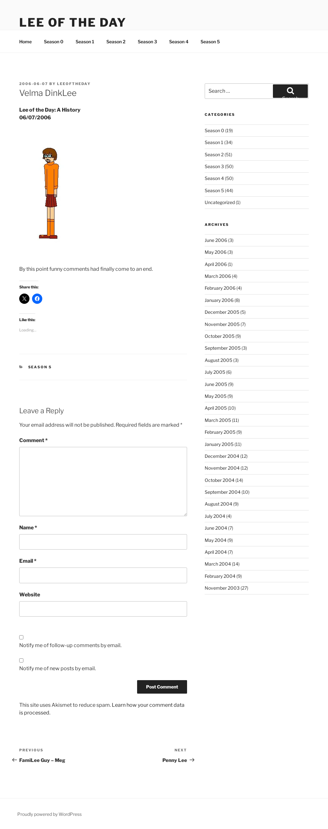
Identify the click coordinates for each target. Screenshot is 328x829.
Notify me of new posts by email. (57, 668)
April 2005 (216, 408)
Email (28, 561)
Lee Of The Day (73, 22)
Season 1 (85, 41)
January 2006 (219, 300)
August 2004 (218, 504)
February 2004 (220, 576)
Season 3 (147, 41)
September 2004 (223, 492)
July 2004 (215, 516)
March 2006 (218, 276)
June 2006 (216, 240)
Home (25, 41)
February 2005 (220, 432)
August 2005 (218, 360)
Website (29, 595)
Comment (33, 440)
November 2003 (222, 588)
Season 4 (178, 41)
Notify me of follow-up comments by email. (70, 645)
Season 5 (210, 41)
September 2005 (223, 348)
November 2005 (222, 324)
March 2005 (218, 420)
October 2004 (219, 480)
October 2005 (219, 336)
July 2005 (215, 372)
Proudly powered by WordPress (49, 814)
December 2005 (222, 312)
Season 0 (53, 41)
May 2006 (215, 252)
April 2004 (216, 552)
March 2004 (218, 564)
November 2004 (222, 468)
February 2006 (220, 288)
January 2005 (219, 444)
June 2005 (216, 384)
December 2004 (222, 456)
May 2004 (215, 540)
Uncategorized (220, 202)
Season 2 (116, 41)
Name (28, 528)
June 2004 (216, 528)
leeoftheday (74, 83)
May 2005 (215, 396)
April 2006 (216, 264)
